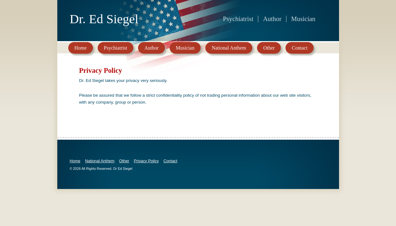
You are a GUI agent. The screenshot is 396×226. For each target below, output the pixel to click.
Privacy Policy (146, 161)
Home (81, 48)
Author (151, 48)
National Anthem (229, 48)
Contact (299, 48)
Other (269, 48)
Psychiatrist (115, 48)
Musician (185, 48)
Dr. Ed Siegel (104, 18)
